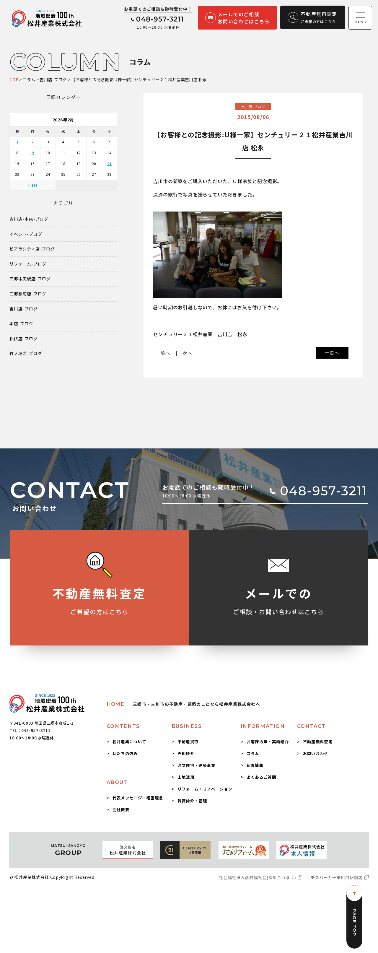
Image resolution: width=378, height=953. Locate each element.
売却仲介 (185, 753)
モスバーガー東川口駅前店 (337, 877)
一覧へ (332, 352)
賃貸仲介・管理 (192, 801)
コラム (253, 753)
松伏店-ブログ (23, 338)
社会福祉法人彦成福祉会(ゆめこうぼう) (257, 877)
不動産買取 (188, 741)
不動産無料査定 (318, 741)
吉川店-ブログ (23, 309)
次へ (188, 353)
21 (109, 163)
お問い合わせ (315, 753)
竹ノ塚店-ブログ (25, 353)
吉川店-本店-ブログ (28, 219)
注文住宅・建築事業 (196, 765)
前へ (165, 353)
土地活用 (185, 777)
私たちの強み (125, 753)
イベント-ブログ (25, 234)
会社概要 (121, 809)
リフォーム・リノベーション (204, 789)
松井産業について (129, 741)
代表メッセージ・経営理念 (138, 798)
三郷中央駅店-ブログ (30, 279)
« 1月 (32, 185)
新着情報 (255, 765)
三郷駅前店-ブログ (27, 294)
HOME (183, 704)
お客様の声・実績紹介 (268, 741)
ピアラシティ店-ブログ (32, 249)
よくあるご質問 (261, 777)
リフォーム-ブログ (27, 264)
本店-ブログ (21, 323)
